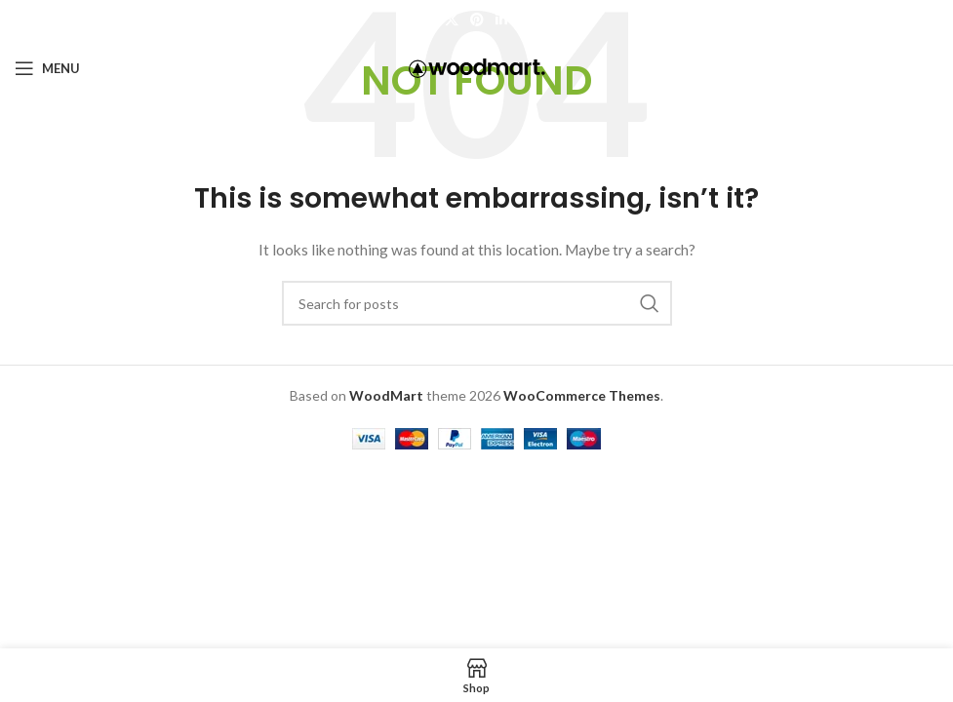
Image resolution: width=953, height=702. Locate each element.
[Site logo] (477, 66)
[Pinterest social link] (477, 20)
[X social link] (451, 20)
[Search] (477, 303)
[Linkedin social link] (501, 20)
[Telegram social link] (525, 20)
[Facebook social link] (427, 20)
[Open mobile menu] (47, 68)
